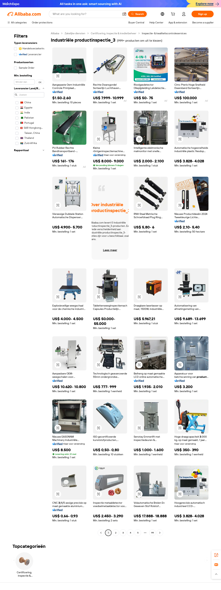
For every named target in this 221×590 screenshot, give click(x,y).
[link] (216, 555)
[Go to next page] (160, 532)
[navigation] (28, 283)
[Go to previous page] (101, 532)
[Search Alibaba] (86, 14)
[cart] (173, 14)
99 (152, 532)
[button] (124, 14)
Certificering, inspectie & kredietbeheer (113, 33)
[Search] (137, 14)
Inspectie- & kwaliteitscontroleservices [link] (164, 33)
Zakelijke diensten (75, 33)
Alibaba (55, 33)
